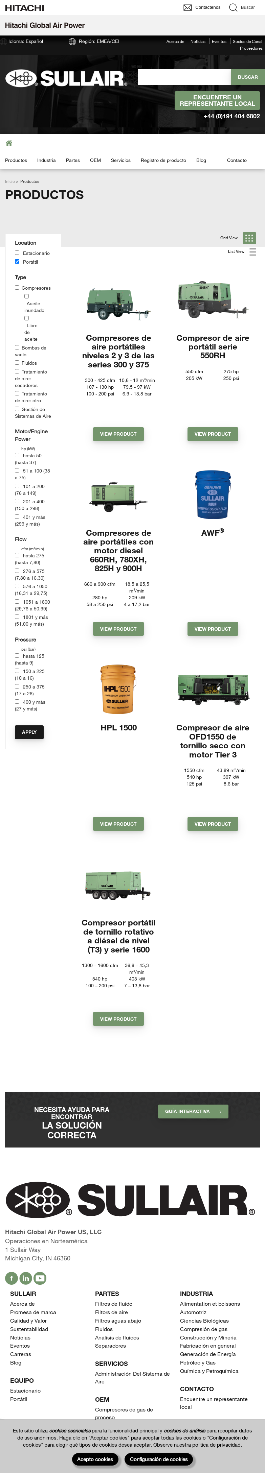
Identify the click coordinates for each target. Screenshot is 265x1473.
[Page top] (253, 1408)
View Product (118, 409)
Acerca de (175, 41)
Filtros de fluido (113, 1225)
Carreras (20, 1276)
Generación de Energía (208, 1276)
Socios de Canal (247, 41)
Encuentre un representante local (217, 100)
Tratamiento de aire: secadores (31, 378)
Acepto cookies (95, 1459)
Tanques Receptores (120, 1356)
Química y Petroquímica (209, 1292)
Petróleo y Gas (198, 1284)
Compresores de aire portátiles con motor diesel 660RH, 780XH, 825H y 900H (118, 525)
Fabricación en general (208, 1267)
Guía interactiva (193, 1033)
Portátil (30, 262)
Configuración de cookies (159, 1459)
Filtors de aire (111, 1234)
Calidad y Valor (28, 1242)
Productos (16, 160)
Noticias (198, 41)
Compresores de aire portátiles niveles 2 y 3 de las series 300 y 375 (118, 351)
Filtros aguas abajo (118, 1242)
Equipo (22, 1302)
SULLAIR (23, 1215)
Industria (46, 160)
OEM (95, 160)
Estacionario (36, 253)
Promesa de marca (33, 1234)
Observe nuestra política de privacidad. (197, 1445)
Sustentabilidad (29, 1251)
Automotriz (193, 1234)
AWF (212, 507)
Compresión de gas (203, 1251)
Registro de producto (163, 160)
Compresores (36, 288)
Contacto (237, 160)
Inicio (10, 181)
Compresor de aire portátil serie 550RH (212, 346)
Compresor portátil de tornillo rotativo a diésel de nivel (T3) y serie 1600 (118, 876)
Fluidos (29, 363)
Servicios (121, 160)
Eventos (219, 41)
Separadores (110, 1267)
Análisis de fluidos (117, 1259)
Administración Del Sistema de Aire (132, 1299)
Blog (201, 160)
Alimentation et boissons (210, 1225)
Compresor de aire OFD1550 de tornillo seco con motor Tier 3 (212, 706)
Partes (73, 160)
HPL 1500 (119, 693)
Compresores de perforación (129, 1347)
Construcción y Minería (208, 1259)
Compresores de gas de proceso (124, 1335)
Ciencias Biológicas (204, 1242)
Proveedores (251, 48)
